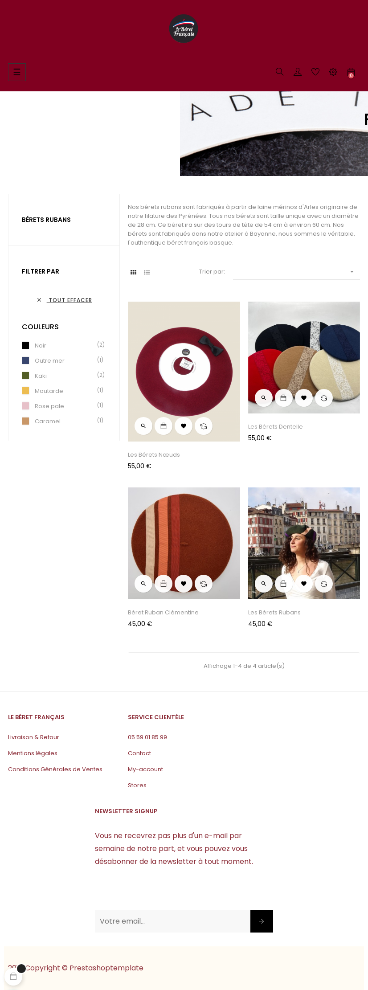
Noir (40, 345)
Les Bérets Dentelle (275, 426)
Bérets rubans (46, 219)
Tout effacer (64, 300)
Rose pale (49, 406)
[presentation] (162, 892)
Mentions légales (32, 753)
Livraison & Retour (33, 737)
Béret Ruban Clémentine (163, 612)
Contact (139, 753)
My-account (145, 769)
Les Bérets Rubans (274, 612)
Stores (137, 785)
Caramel (48, 421)
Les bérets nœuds (154, 454)
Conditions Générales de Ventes (55, 769)
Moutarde (49, 391)
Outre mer (50, 360)
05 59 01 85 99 (147, 737)
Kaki (41, 376)
